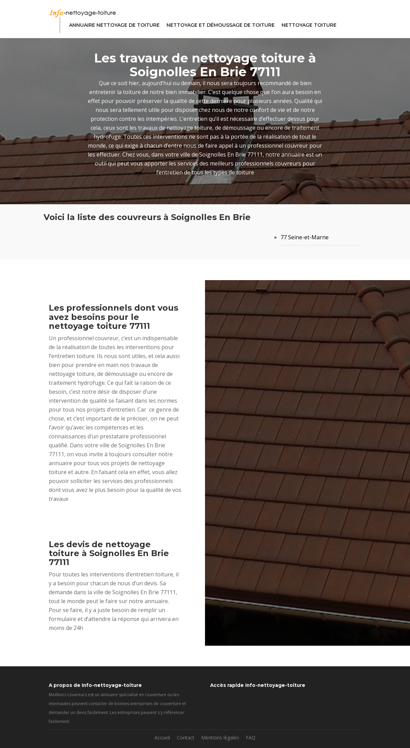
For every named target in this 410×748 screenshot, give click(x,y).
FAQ (250, 737)
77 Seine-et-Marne (305, 237)
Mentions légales (220, 737)
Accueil (162, 737)
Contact (185, 737)
